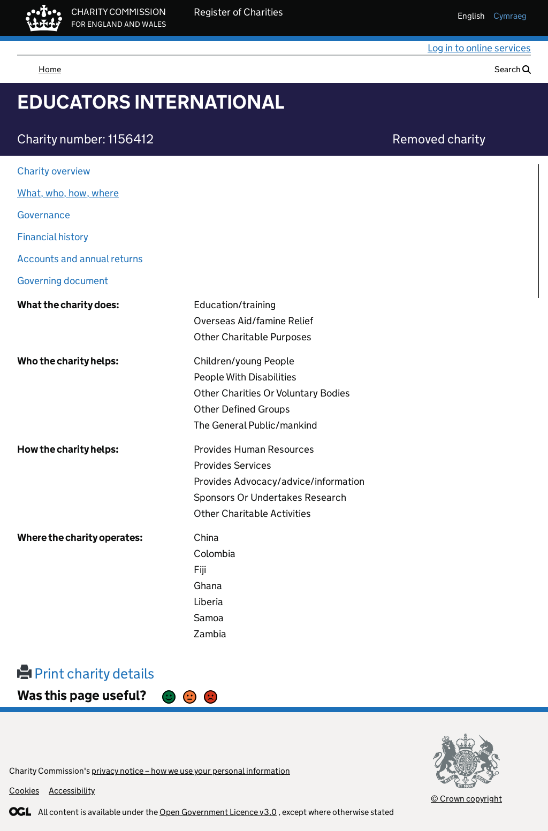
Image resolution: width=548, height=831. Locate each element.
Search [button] (512, 69)
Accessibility (72, 791)
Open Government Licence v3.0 (218, 812)
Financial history (52, 237)
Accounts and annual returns (80, 259)
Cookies (24, 791)
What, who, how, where (68, 193)
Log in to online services (479, 48)
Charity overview (53, 171)
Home (50, 69)
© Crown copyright (466, 799)
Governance (43, 215)
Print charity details (85, 673)
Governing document (62, 281)
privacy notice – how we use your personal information (191, 771)
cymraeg (510, 16)
